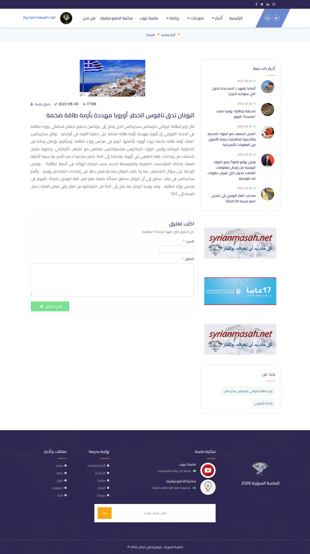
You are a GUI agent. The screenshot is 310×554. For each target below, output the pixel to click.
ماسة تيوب (148, 18)
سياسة (101, 480)
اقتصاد (150, 35)
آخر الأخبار (100, 473)
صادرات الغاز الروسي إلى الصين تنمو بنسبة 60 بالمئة (233, 198)
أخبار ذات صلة (264, 68)
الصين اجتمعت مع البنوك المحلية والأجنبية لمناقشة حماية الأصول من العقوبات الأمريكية (232, 139)
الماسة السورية (173, 547)
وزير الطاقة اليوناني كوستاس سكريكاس (248, 391)
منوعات (197, 18)
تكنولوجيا (57, 488)
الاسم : (188, 241)
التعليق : (188, 258)
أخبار (218, 18)
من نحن (89, 18)
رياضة (174, 18)
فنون (60, 480)
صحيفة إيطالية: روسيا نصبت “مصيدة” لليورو (236, 114)
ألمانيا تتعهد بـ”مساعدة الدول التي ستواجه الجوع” (234, 91)
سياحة (59, 465)
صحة (60, 495)
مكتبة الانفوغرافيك (116, 18)
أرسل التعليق (50, 306)
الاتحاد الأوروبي (263, 403)
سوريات (101, 495)
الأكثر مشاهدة (96, 465)
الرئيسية (235, 18)
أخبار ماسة (168, 35)
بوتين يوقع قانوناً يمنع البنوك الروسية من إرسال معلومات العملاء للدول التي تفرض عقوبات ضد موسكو (232, 170)
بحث (104, 513)
